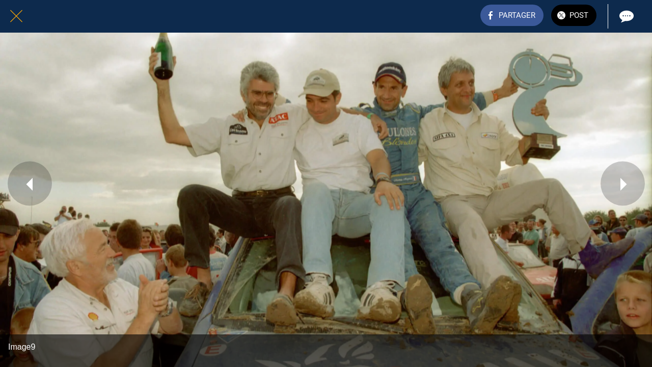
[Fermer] (16, 16)
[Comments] (625, 16)
